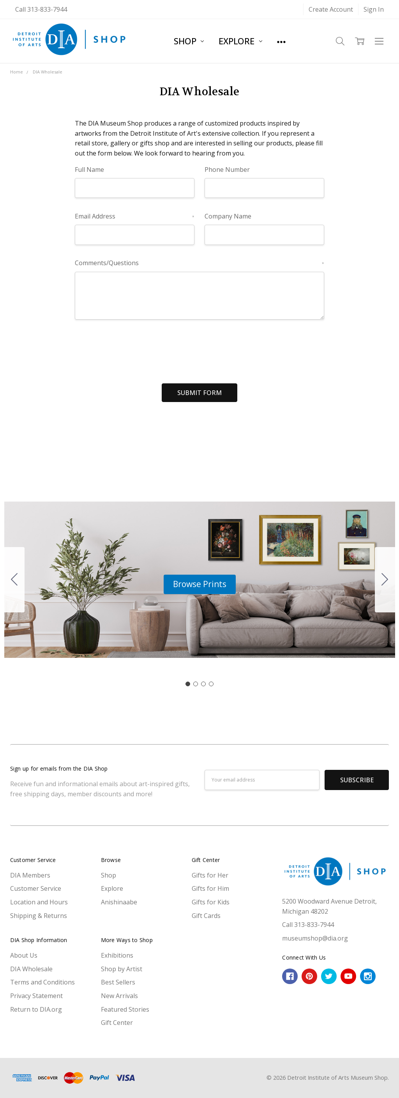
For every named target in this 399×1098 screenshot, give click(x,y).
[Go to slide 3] (203, 684)
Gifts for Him (210, 888)
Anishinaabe (119, 902)
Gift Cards (206, 915)
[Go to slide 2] (385, 579)
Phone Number (227, 169)
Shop (189, 41)
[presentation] (134, 348)
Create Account (331, 9)
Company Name (228, 216)
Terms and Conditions (42, 982)
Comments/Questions (199, 263)
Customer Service (35, 888)
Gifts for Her (210, 875)
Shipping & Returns (38, 915)
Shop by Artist (121, 969)
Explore (240, 41)
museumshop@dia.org (315, 938)
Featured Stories (125, 1009)
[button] (200, 584)
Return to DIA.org (36, 1009)
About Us (23, 955)
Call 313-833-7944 (41, 9)
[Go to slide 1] (187, 684)
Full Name (89, 169)
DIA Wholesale (31, 969)
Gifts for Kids (211, 902)
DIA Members (30, 875)
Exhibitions (117, 955)
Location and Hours (39, 902)
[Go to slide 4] (14, 579)
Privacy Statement (36, 995)
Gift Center (117, 1022)
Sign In (374, 9)
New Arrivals (119, 995)
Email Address (134, 216)
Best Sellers (118, 982)
